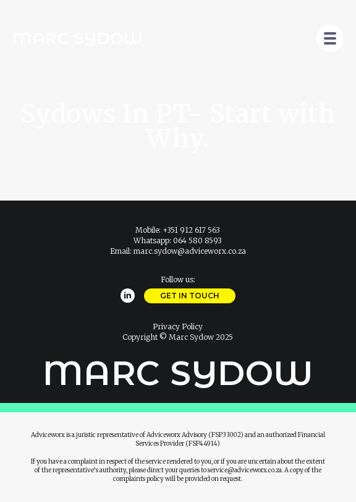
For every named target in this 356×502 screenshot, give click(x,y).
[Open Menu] (330, 38)
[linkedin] (128, 295)
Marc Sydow (77, 38)
